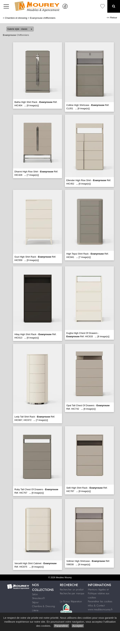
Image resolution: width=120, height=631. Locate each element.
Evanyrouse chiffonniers (42, 18)
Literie (35, 610)
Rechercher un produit (71, 589)
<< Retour (112, 17)
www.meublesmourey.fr (100, 609)
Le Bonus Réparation (71, 601)
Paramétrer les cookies (100, 601)
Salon (35, 594)
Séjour (35, 602)
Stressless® (38, 598)
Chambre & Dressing (43, 606)
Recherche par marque (72, 593)
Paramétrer (61, 625)
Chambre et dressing (16, 18)
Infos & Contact (96, 605)
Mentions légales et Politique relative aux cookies (98, 593)
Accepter (78, 625)
